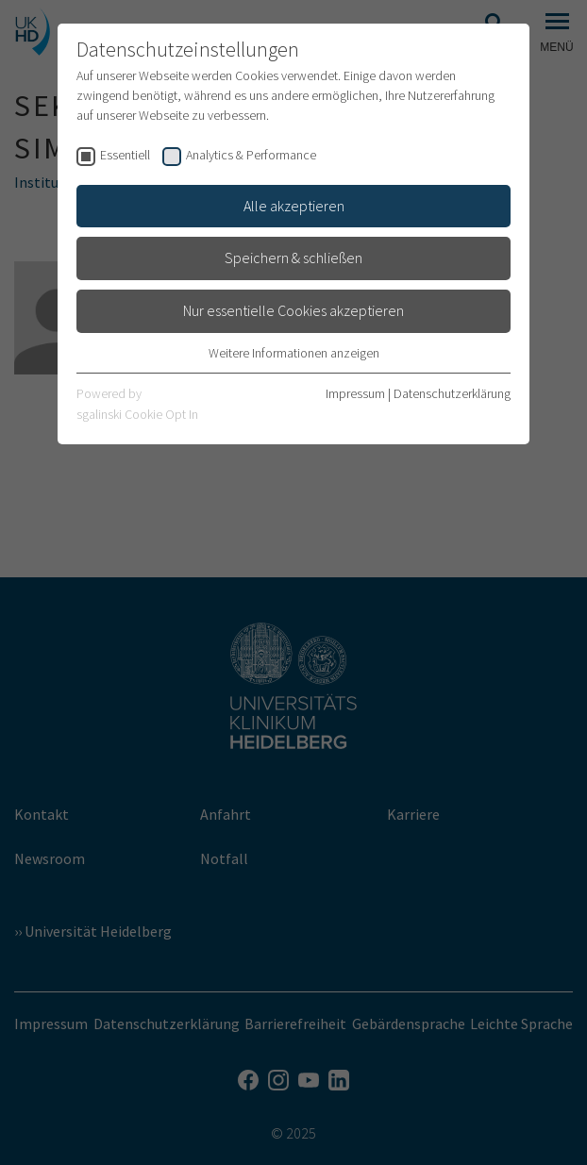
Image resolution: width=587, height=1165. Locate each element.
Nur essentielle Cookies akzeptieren (293, 310)
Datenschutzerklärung (452, 393)
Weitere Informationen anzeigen (294, 352)
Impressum (355, 393)
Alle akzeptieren (293, 205)
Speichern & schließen (293, 257)
